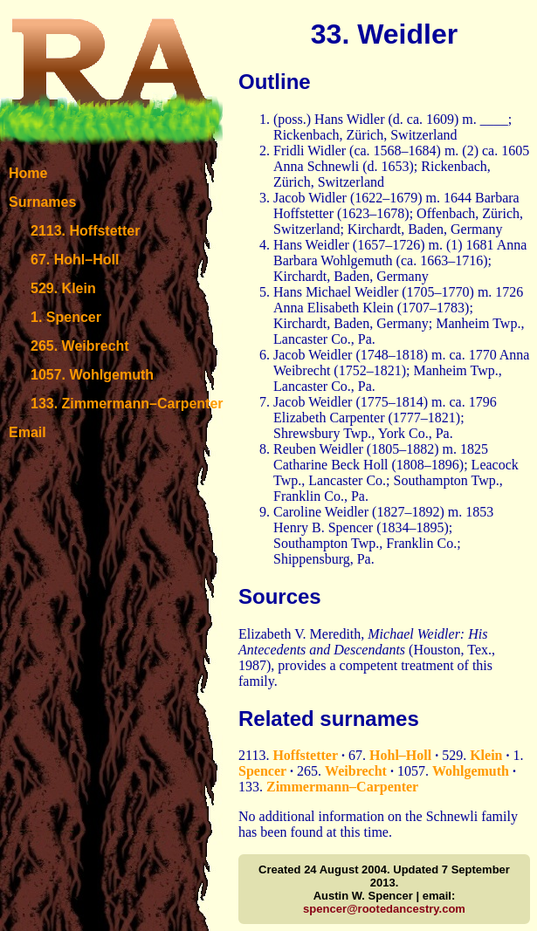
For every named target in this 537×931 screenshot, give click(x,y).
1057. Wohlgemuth (92, 374)
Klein (486, 755)
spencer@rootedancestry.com (384, 908)
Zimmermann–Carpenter (342, 786)
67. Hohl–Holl (75, 259)
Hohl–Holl (400, 755)
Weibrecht (356, 770)
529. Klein (63, 288)
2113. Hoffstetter (85, 230)
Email (27, 432)
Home (28, 173)
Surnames (42, 202)
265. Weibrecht (80, 346)
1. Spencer (66, 317)
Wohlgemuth (470, 770)
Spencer (262, 770)
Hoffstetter (305, 755)
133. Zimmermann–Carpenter (127, 403)
